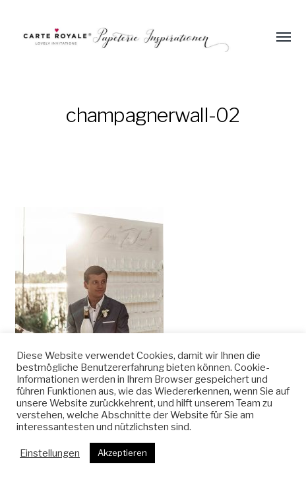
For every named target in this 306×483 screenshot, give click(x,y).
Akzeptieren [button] (122, 452)
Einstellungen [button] (50, 453)
